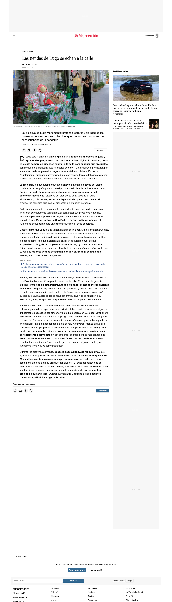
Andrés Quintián (137, 128)
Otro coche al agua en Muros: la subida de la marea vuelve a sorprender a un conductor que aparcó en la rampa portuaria (135, 108)
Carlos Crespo (119, 126)
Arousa (54, 600)
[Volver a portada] (86, 35)
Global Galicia (132, 600)
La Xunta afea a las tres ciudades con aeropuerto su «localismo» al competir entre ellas (62, 271)
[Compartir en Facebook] (34, 150)
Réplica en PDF (20, 597)
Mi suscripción (19, 593)
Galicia (91, 596)
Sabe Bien (130, 596)
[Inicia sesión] (152, 35)
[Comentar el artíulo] (100, 150)
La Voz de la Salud (134, 592)
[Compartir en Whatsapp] (24, 150)
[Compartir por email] (29, 150)
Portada (91, 592)
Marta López (132, 126)
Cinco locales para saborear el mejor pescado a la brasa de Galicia (130, 122)
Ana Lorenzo (118, 114)
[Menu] (14, 35)
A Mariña (55, 596)
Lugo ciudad (30, 384)
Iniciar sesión (96, 570)
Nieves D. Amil (123, 128)
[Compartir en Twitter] (40, 150)
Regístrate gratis (77, 570)
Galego (129, 581)
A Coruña (55, 592)
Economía (92, 600)
